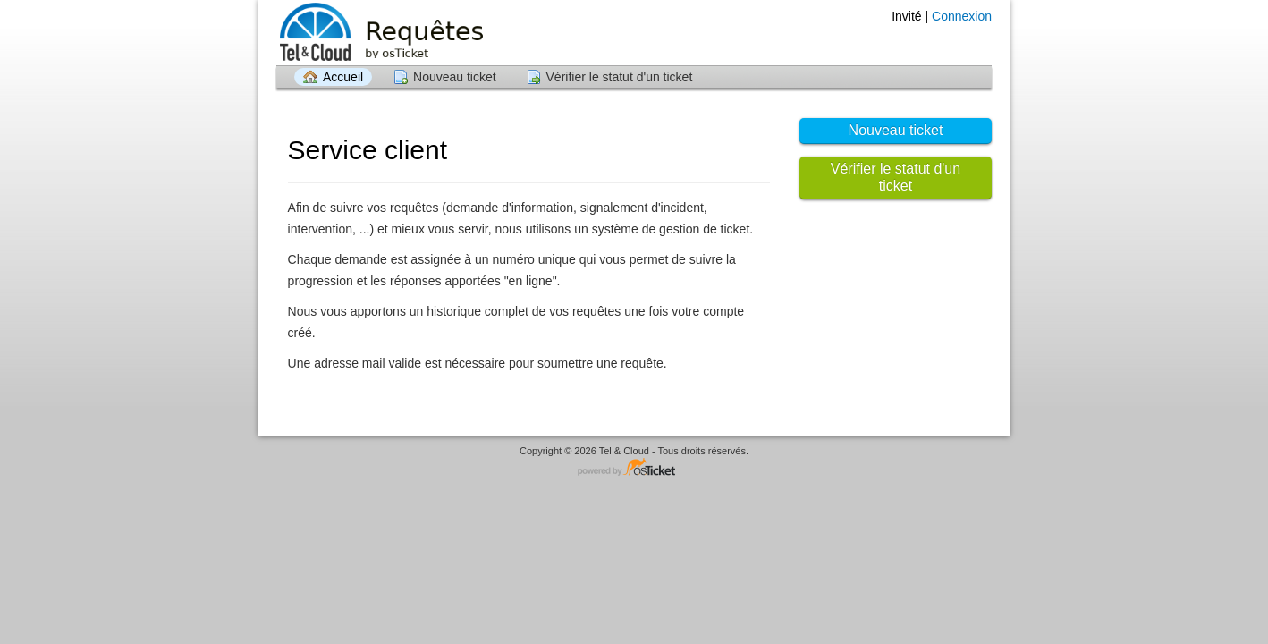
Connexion (962, 16)
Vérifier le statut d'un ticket (619, 77)
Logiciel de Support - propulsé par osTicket (634, 468)
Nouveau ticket (454, 77)
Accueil (343, 77)
